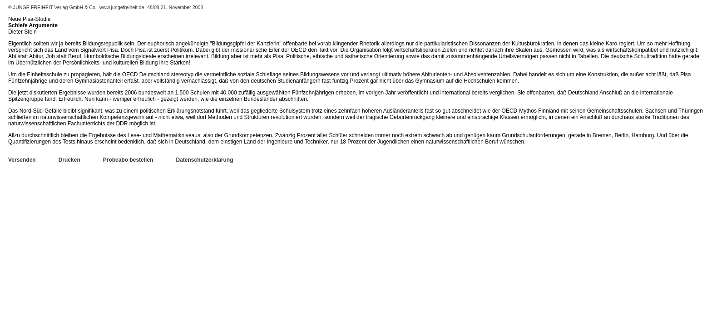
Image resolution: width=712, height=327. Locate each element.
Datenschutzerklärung (204, 160)
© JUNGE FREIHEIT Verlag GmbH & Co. (53, 7)
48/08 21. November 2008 (175, 7)
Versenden (22, 160)
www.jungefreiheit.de (121, 7)
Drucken (69, 160)
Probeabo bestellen (128, 160)
